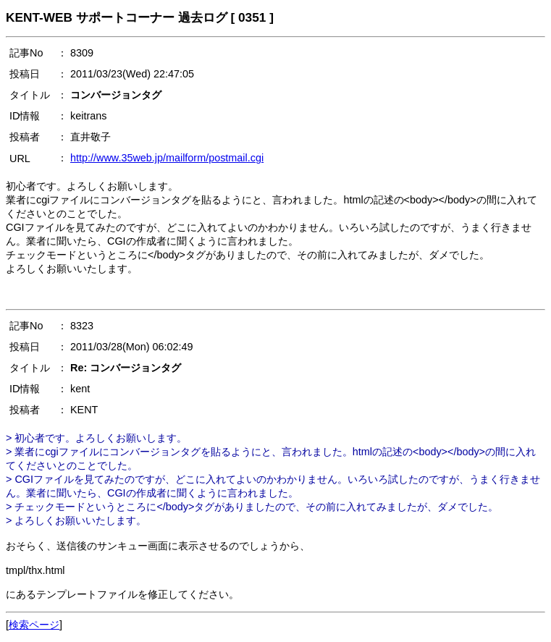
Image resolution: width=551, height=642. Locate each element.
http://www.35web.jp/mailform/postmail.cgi (167, 158)
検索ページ (34, 624)
